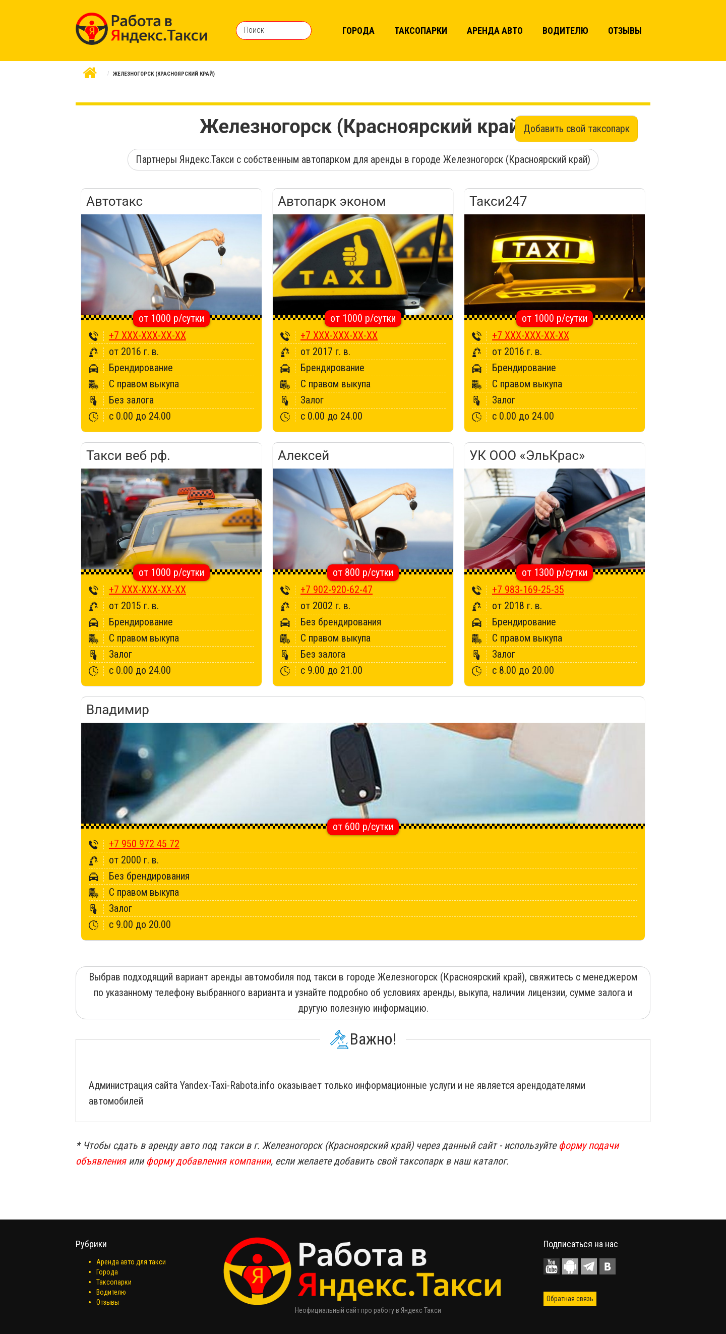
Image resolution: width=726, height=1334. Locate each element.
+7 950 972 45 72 (144, 844)
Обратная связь (570, 1299)
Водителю (565, 30)
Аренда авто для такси (131, 1262)
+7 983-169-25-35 (528, 590)
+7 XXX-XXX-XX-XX (147, 335)
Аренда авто (495, 30)
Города (358, 30)
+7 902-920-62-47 (336, 590)
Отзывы (625, 30)
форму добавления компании (208, 1161)
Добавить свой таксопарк (576, 129)
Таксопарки (420, 30)
